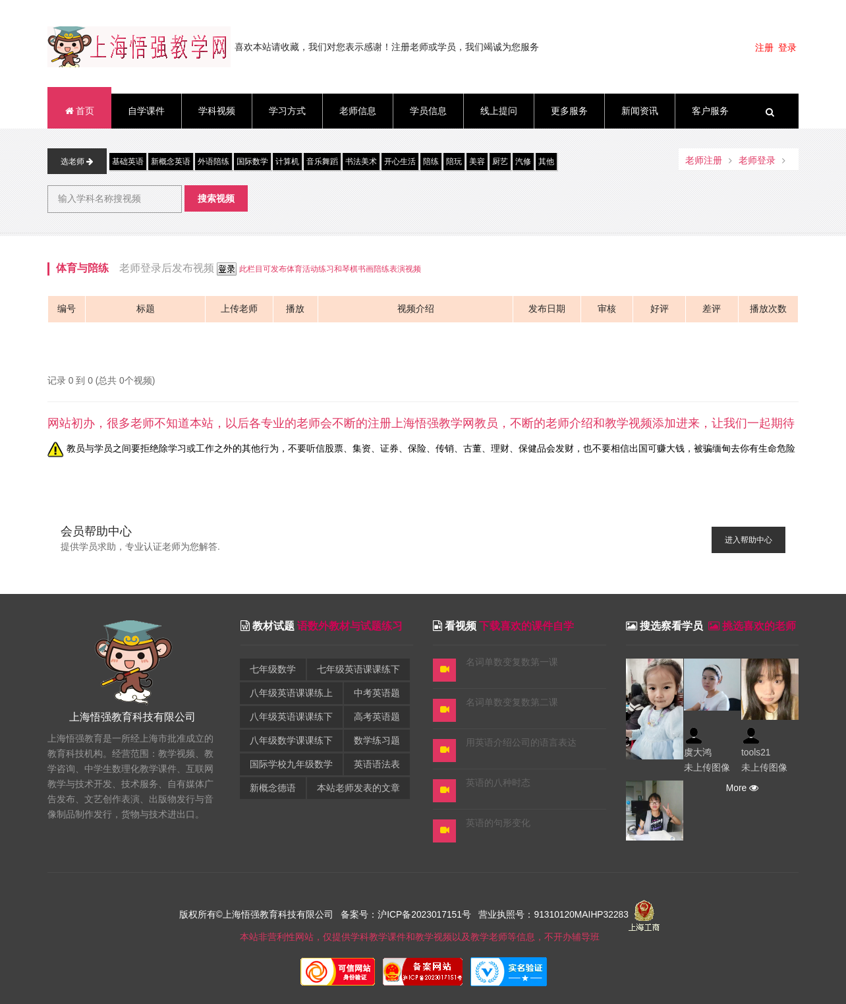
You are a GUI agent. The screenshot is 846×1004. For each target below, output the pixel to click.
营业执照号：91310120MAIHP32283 (553, 915)
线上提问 (498, 111)
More (740, 788)
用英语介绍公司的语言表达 (521, 743)
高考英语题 (377, 717)
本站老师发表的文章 (358, 788)
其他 (546, 161)
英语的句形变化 (498, 823)
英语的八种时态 (498, 783)
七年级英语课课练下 (358, 669)
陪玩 (454, 161)
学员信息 (428, 111)
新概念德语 (273, 788)
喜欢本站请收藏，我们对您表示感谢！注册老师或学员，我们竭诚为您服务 (387, 47)
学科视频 (216, 111)
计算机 (287, 161)
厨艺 (500, 161)
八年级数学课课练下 (291, 741)
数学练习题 (377, 741)
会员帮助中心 (96, 531)
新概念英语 (170, 161)
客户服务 (710, 111)
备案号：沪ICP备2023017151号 (406, 915)
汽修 (523, 161)
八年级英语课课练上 (291, 693)
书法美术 (361, 161)
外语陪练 (213, 161)
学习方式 (287, 111)
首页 (79, 111)
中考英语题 (377, 693)
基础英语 (128, 161)
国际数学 (252, 161)
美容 (477, 161)
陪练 (431, 161)
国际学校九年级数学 (291, 764)
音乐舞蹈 (322, 161)
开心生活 (400, 161)
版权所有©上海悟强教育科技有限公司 (259, 915)
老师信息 (357, 111)
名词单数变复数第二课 (512, 702)
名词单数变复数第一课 (512, 662)
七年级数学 (273, 669)
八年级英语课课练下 (291, 717)
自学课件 (146, 111)
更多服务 (569, 111)
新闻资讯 (639, 111)
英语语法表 (377, 764)
